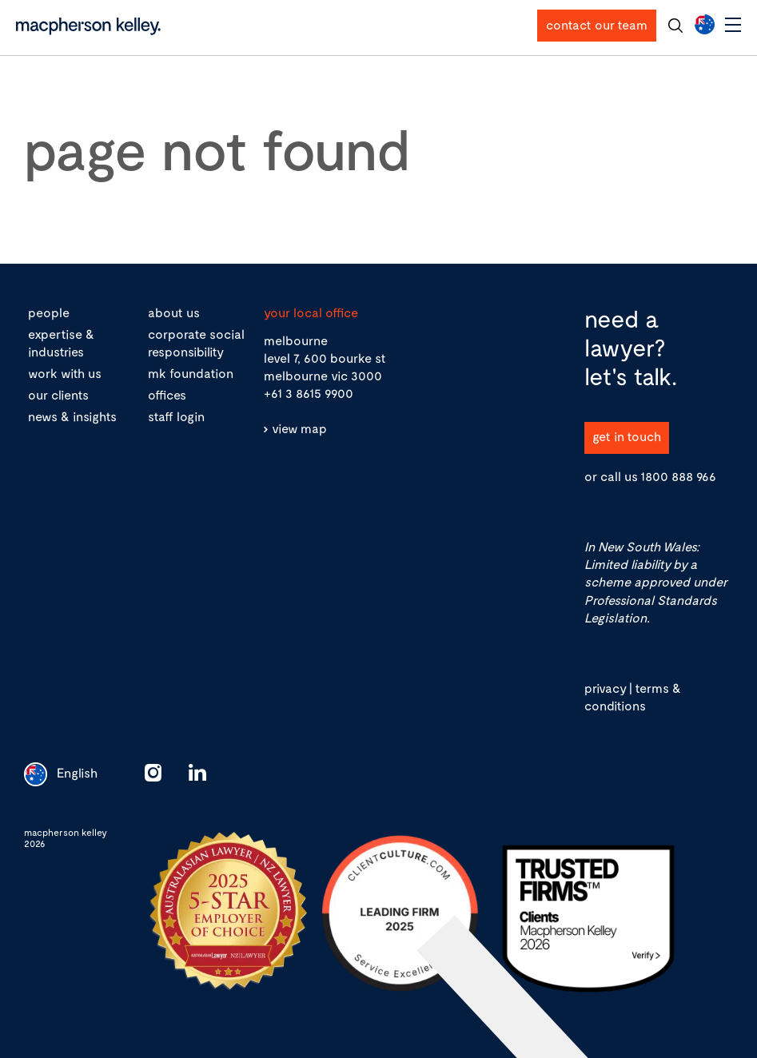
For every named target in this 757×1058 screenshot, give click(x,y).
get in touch (626, 435)
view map (299, 428)
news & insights (72, 416)
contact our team (596, 24)
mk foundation (190, 372)
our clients (58, 394)
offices (167, 394)
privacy (605, 687)
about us (174, 312)
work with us (65, 372)
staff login (176, 416)
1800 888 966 (678, 475)
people (49, 312)
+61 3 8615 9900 (308, 392)
